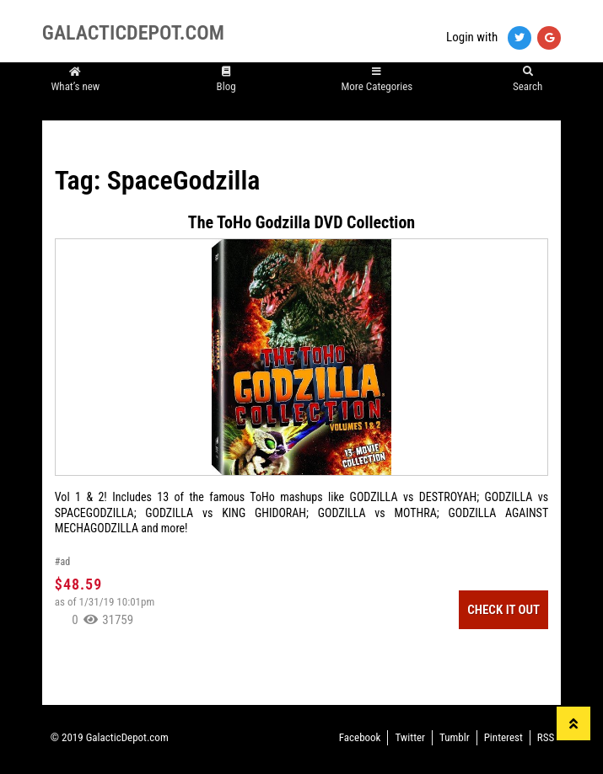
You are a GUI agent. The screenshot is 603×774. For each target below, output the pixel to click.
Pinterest (502, 737)
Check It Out (503, 609)
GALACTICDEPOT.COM (133, 33)
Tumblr (454, 737)
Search (527, 77)
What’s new (75, 77)
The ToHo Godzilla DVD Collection (301, 222)
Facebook (360, 737)
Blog (226, 77)
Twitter (410, 737)
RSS (545, 737)
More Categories (377, 77)
